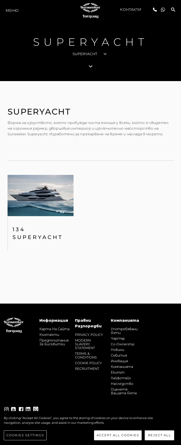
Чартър (118, 338)
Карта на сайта (54, 329)
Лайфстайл (121, 378)
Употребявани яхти (124, 331)
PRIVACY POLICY (89, 335)
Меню (12, 10)
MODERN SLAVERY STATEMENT (85, 344)
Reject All (159, 435)
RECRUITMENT (87, 369)
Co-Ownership (122, 344)
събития (119, 355)
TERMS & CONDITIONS (86, 355)
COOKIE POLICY (88, 363)
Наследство (122, 384)
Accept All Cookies (118, 435)
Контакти (130, 9)
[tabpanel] (90, 192)
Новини (117, 350)
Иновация (119, 361)
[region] (90, 428)
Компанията (122, 367)
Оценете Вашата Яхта (124, 391)
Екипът (118, 372)
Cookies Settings (25, 435)
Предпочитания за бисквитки (54, 342)
